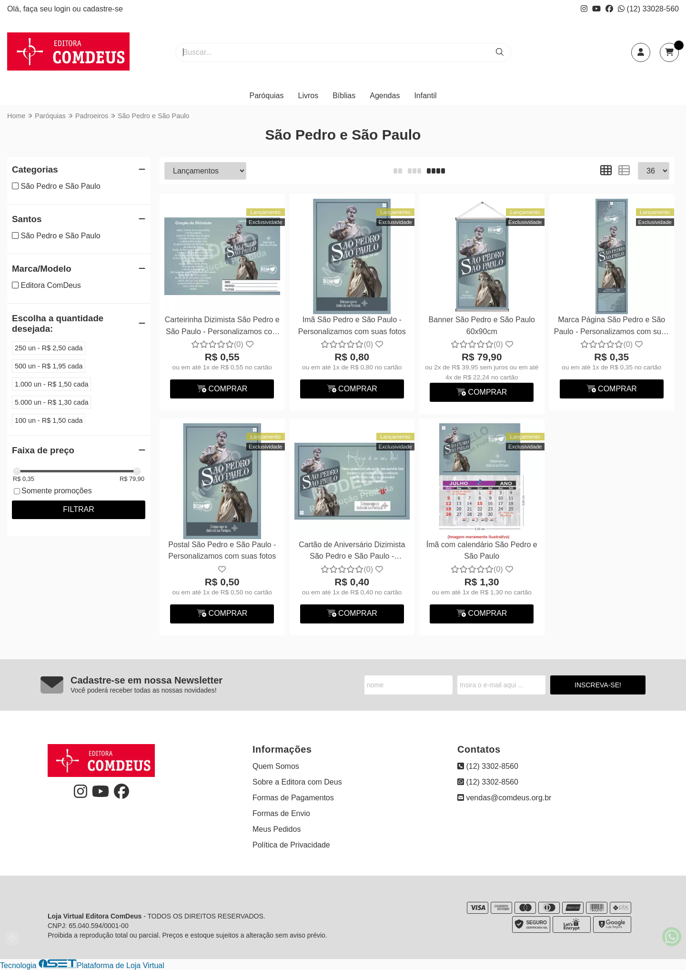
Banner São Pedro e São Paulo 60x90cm (482, 325)
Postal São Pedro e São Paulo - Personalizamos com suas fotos (222, 550)
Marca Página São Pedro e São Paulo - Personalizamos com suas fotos (611, 327)
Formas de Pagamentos (293, 798)
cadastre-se (103, 9)
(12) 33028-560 (648, 9)
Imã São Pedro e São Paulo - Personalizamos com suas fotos (352, 325)
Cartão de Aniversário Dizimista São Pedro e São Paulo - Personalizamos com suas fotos (352, 552)
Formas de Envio (281, 813)
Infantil (425, 96)
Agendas (385, 96)
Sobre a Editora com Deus (297, 782)
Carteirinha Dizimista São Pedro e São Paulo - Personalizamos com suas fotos (222, 327)
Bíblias (344, 96)
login (63, 9)
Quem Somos (275, 766)
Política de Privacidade (291, 845)
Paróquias (266, 96)
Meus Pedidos (276, 829)
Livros (308, 96)
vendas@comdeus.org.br (504, 798)
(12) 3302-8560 (487, 766)
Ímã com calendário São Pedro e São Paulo (481, 550)
